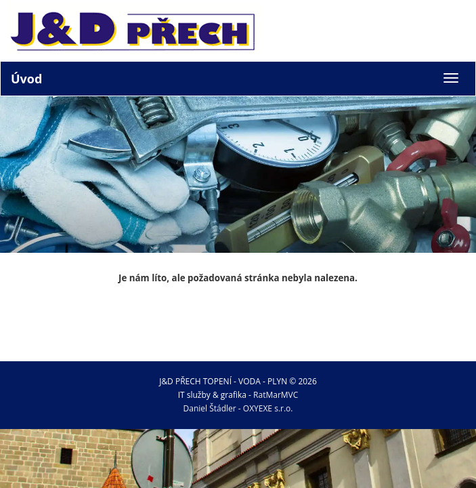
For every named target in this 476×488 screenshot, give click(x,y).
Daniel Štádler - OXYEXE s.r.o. (238, 408)
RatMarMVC (275, 395)
